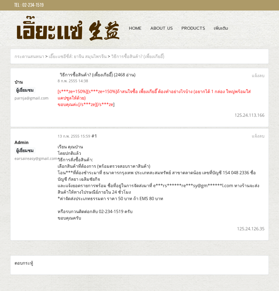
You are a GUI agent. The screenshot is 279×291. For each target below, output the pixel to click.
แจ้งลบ (258, 75)
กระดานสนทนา (29, 56)
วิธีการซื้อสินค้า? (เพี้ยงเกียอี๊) (137, 56)
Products (193, 28)
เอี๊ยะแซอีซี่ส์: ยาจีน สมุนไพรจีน (78, 56)
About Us (161, 28)
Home (135, 28)
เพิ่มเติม (221, 28)
